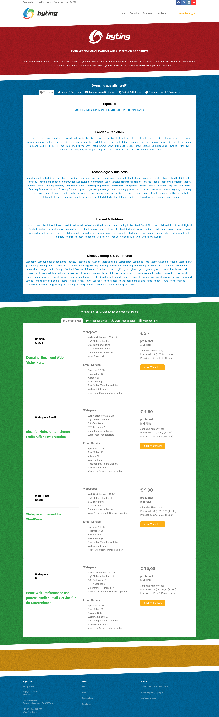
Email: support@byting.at (152, 692)
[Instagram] (188, 2)
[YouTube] (193, 2)
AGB (84, 692)
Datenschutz (87, 698)
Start (124, 13)
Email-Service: (92, 443)
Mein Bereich (162, 13)
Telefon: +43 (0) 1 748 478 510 (154, 686)
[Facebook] (178, 2)
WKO (84, 686)
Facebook (86, 704)
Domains (134, 13)
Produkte (147, 13)
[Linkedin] (183, 2)
